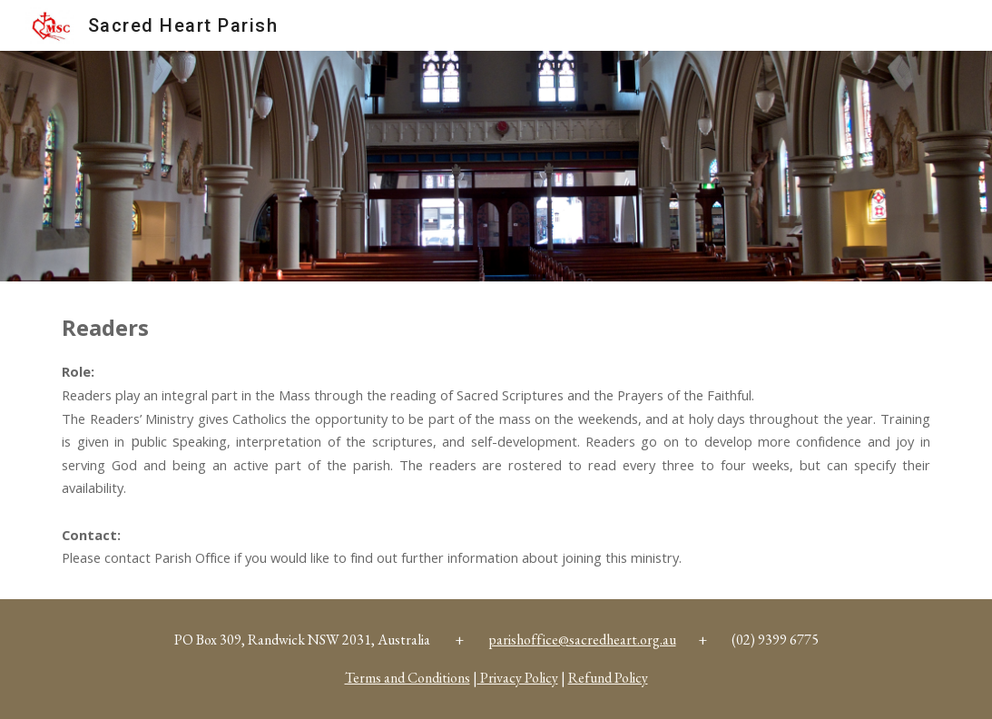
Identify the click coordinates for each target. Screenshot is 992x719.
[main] (495, 440)
